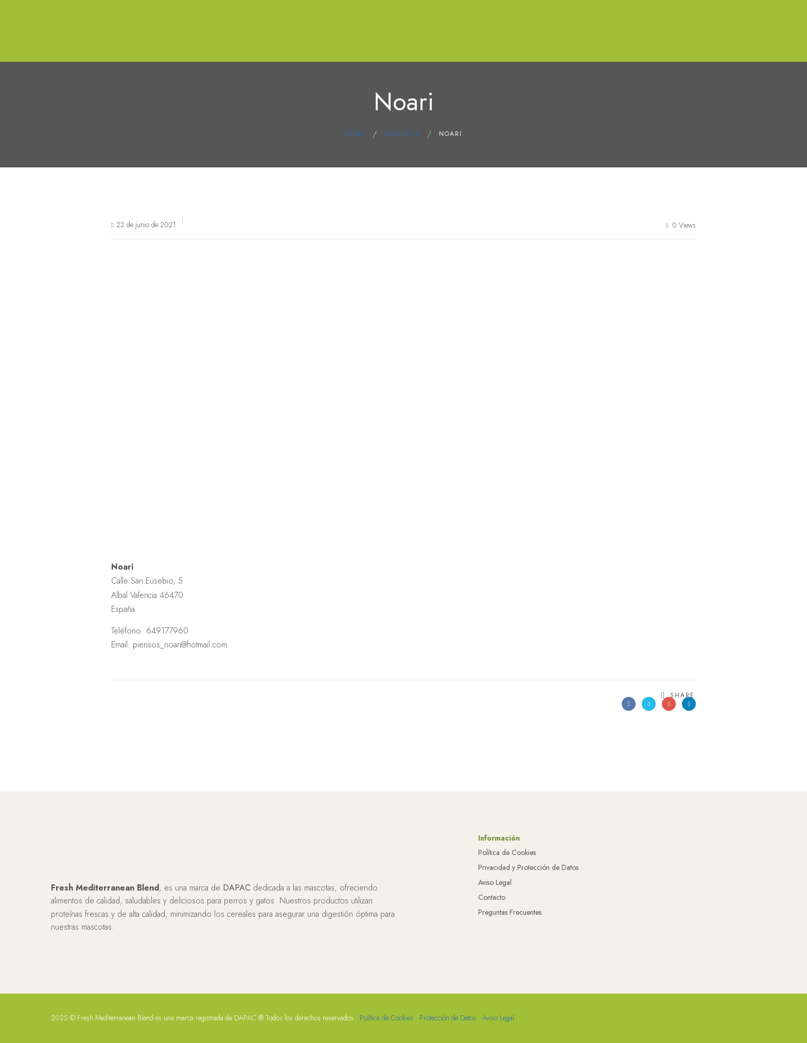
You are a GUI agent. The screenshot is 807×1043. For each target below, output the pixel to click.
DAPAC (237, 888)
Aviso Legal (495, 882)
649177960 (167, 631)
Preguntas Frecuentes (509, 912)
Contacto (491, 897)
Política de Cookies (507, 852)
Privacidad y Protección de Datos (528, 867)
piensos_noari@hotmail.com (180, 645)
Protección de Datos (447, 1018)
